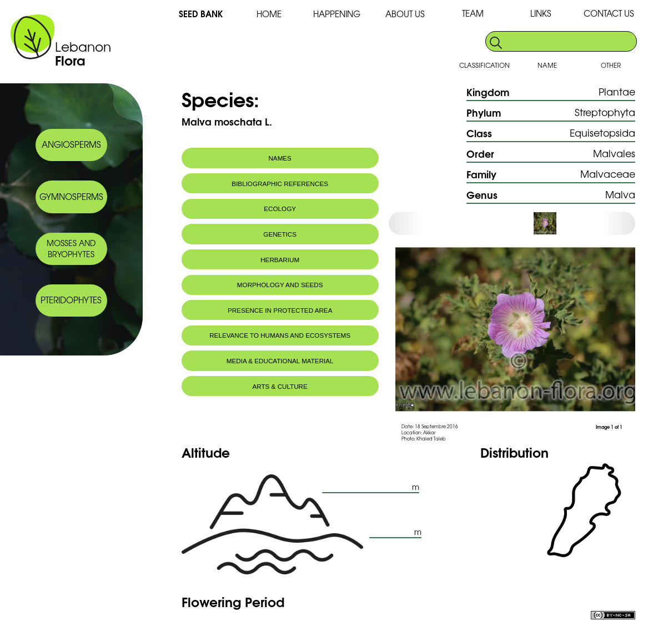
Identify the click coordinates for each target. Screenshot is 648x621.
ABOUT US (405, 13)
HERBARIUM (279, 259)
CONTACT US (609, 13)
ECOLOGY (280, 208)
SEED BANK (201, 13)
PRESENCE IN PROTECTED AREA (280, 310)
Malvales (614, 153)
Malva (620, 194)
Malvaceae (607, 174)
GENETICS (280, 234)
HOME (269, 13)
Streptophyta (605, 112)
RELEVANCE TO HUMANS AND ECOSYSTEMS (279, 335)
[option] (554, 224)
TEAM (473, 13)
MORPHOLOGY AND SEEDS (280, 284)
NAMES (279, 158)
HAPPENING (336, 13)
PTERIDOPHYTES (71, 299)
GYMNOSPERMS (71, 196)
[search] (570, 41)
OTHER (611, 64)
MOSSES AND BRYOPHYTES (71, 248)
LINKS (540, 13)
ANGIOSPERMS (71, 144)
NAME (547, 64)
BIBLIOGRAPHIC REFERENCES (280, 183)
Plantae (617, 91)
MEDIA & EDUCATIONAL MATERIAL (280, 360)
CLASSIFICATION (484, 64)
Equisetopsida (602, 132)
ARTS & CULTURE (280, 386)
